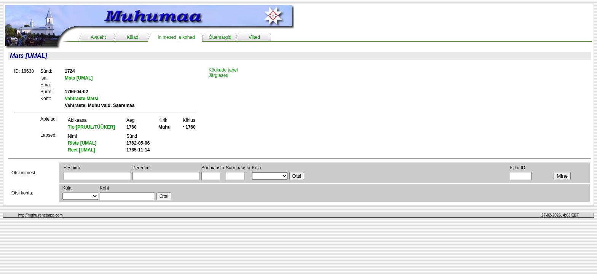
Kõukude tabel (223, 70)
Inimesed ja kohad (176, 37)
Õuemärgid (220, 37)
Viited (254, 37)
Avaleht (98, 37)
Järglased (218, 75)
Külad (133, 37)
